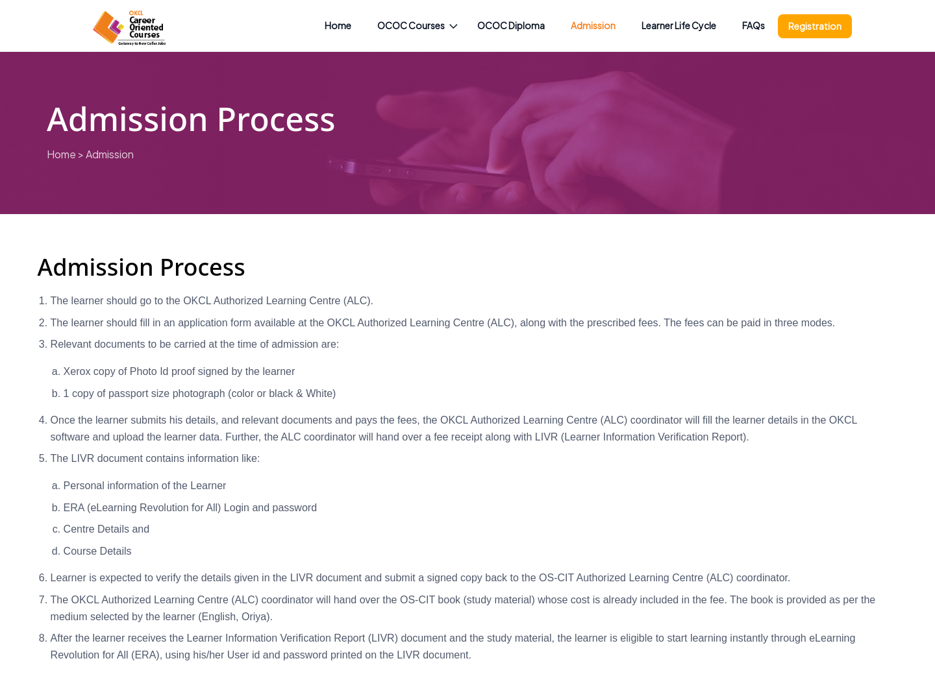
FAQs (753, 25)
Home (338, 25)
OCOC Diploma (511, 25)
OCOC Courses (411, 25)
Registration (815, 26)
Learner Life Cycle (679, 25)
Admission (593, 25)
